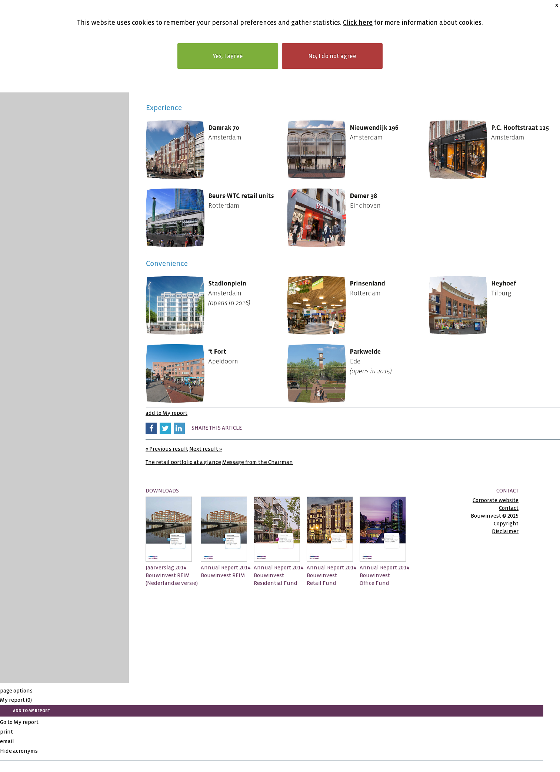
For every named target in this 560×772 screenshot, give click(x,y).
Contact (509, 508)
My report (16, 700)
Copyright (506, 523)
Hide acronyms (19, 751)
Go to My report (19, 722)
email (7, 741)
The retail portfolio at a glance (183, 462)
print (6, 732)
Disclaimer (505, 531)
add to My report (166, 413)
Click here (358, 22)
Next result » (205, 449)
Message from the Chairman (257, 462)
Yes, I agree (228, 56)
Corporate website (496, 500)
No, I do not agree (332, 56)
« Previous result (167, 449)
